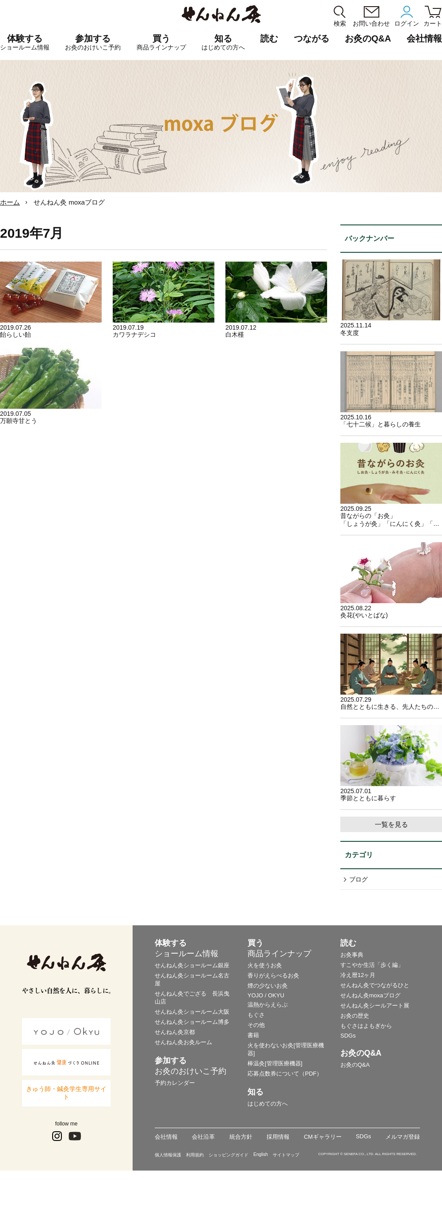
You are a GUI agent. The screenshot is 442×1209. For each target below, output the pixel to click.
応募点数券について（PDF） (285, 1073)
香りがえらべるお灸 (273, 975)
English (260, 1154)
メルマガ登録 (402, 1136)
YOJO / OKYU (266, 995)
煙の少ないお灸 (268, 985)
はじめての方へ (268, 1103)
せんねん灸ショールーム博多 (192, 1022)
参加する (93, 42)
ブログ (358, 879)
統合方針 (240, 1136)
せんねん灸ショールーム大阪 (192, 1011)
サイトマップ (286, 1154)
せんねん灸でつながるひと (374, 985)
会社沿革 (203, 1136)
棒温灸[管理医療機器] (275, 1063)
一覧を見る (391, 824)
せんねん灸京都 (175, 1032)
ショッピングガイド (228, 1154)
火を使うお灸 (265, 965)
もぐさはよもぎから (366, 1026)
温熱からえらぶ (268, 1004)
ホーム (10, 202)
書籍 (253, 1035)
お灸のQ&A (368, 38)
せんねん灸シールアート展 (374, 1005)
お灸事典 (351, 954)
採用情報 (278, 1136)
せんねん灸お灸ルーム (183, 1042)
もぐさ (256, 1014)
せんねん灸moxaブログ (370, 995)
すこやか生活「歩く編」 (372, 965)
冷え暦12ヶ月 (357, 975)
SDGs (348, 1035)
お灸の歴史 (354, 1015)
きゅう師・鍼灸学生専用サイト (66, 1092)
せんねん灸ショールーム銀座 (192, 965)
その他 (256, 1025)
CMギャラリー (322, 1136)
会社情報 (166, 1136)
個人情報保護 (168, 1154)
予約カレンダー (175, 1083)
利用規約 (195, 1154)
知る (223, 42)
